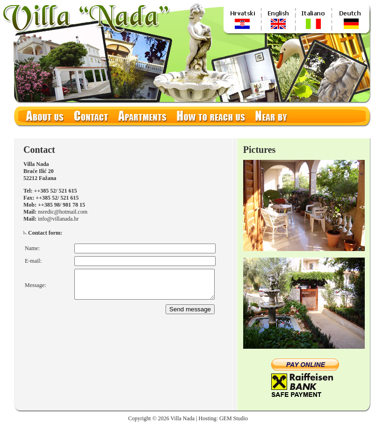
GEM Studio (233, 418)
